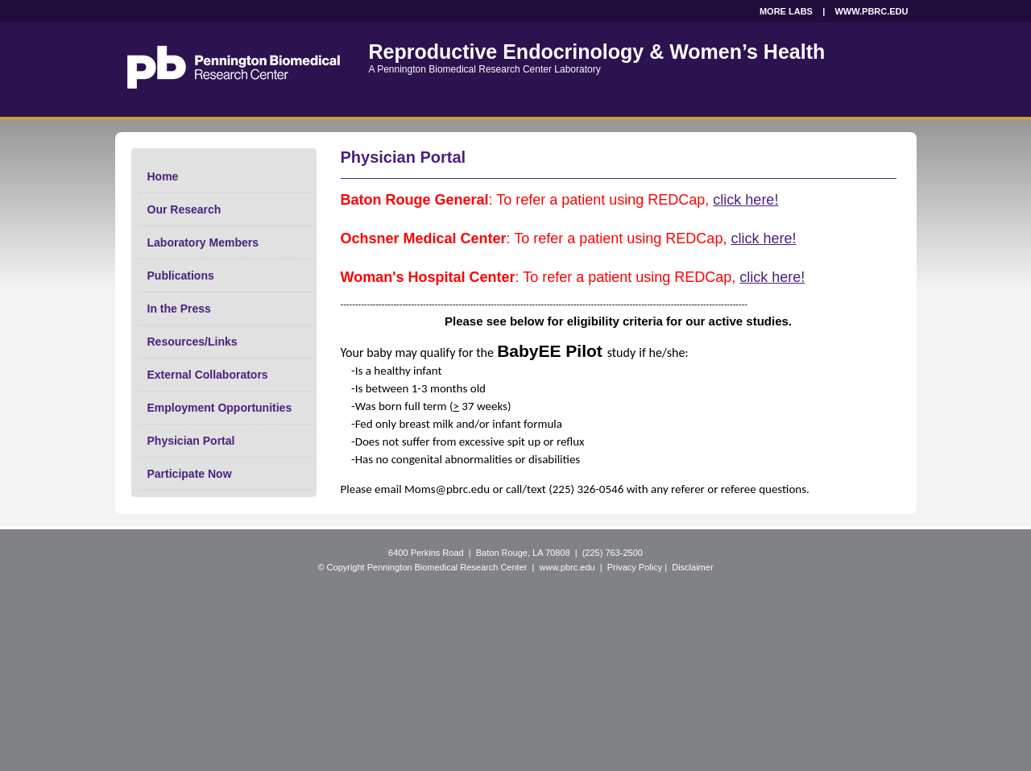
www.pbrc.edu (567, 567)
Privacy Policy (634, 567)
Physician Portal (191, 440)
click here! (745, 200)
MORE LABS (786, 11)
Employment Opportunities (219, 407)
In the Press (179, 308)
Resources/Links (192, 341)
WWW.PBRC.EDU (871, 11)
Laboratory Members (203, 242)
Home (163, 176)
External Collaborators (207, 374)
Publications (180, 275)
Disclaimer (692, 567)
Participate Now (189, 473)
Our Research (184, 209)
